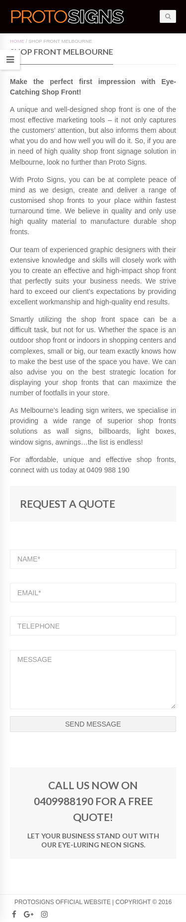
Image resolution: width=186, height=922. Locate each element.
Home (17, 41)
